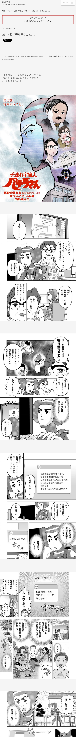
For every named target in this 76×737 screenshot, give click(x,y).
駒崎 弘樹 (14, 3)
